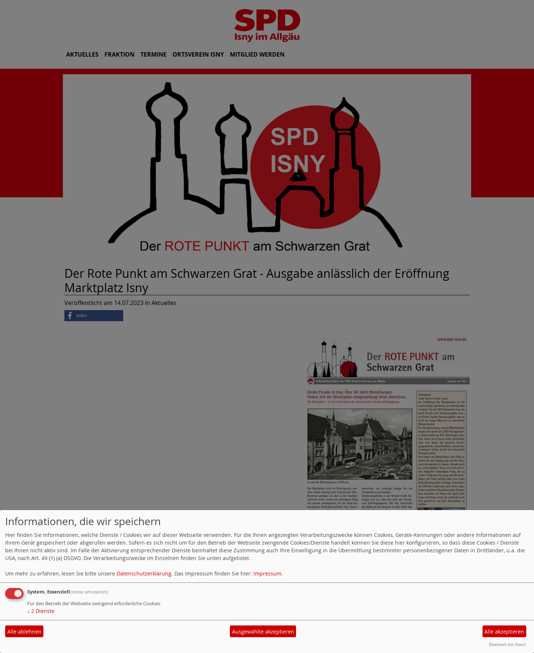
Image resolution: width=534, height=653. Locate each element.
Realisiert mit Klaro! (507, 644)
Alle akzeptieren (504, 631)
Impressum (267, 573)
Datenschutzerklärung (144, 573)
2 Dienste (40, 610)
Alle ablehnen (24, 631)
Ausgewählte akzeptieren (263, 631)
